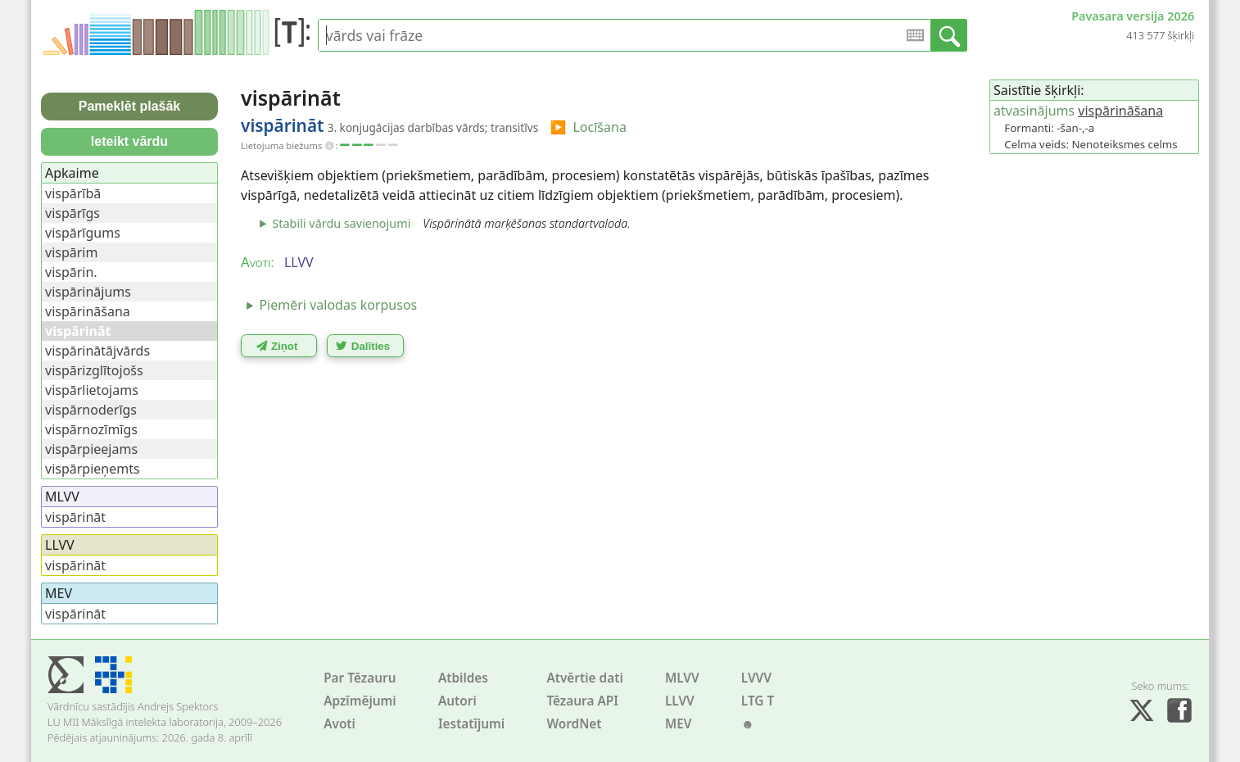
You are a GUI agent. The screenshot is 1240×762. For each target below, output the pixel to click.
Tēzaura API (582, 701)
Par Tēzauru (360, 678)
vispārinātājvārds (97, 351)
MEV (678, 724)
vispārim (71, 252)
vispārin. (71, 272)
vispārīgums (82, 233)
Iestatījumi (471, 724)
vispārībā (73, 193)
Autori (457, 701)
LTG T (757, 701)
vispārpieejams (91, 449)
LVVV (756, 678)
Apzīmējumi (360, 701)
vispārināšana (1120, 111)
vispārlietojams (91, 390)
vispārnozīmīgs (91, 429)
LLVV (680, 701)
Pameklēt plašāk (130, 106)
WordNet (573, 724)
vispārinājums (88, 292)
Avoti (339, 724)
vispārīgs (72, 213)
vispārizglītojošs (94, 370)
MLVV (682, 678)
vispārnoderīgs (91, 410)
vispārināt (75, 517)
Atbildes (463, 678)
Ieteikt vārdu (129, 141)
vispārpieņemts (92, 469)
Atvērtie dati (584, 678)
